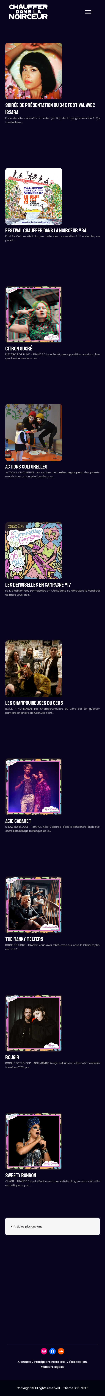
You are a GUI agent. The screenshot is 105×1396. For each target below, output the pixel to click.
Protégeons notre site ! (50, 1362)
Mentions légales (52, 1367)
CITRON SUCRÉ (18, 348)
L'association (78, 1362)
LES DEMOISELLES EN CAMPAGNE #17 (38, 584)
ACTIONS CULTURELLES (26, 466)
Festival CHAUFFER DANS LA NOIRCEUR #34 (46, 230)
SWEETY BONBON (20, 1175)
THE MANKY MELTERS (24, 939)
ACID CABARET (18, 821)
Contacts (24, 1362)
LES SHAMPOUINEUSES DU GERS (34, 703)
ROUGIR (12, 1057)
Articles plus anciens (28, 1226)
